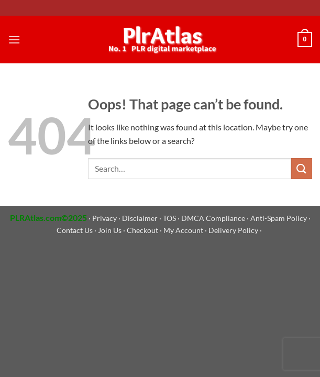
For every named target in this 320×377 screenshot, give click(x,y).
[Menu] (14, 39)
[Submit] (301, 168)
